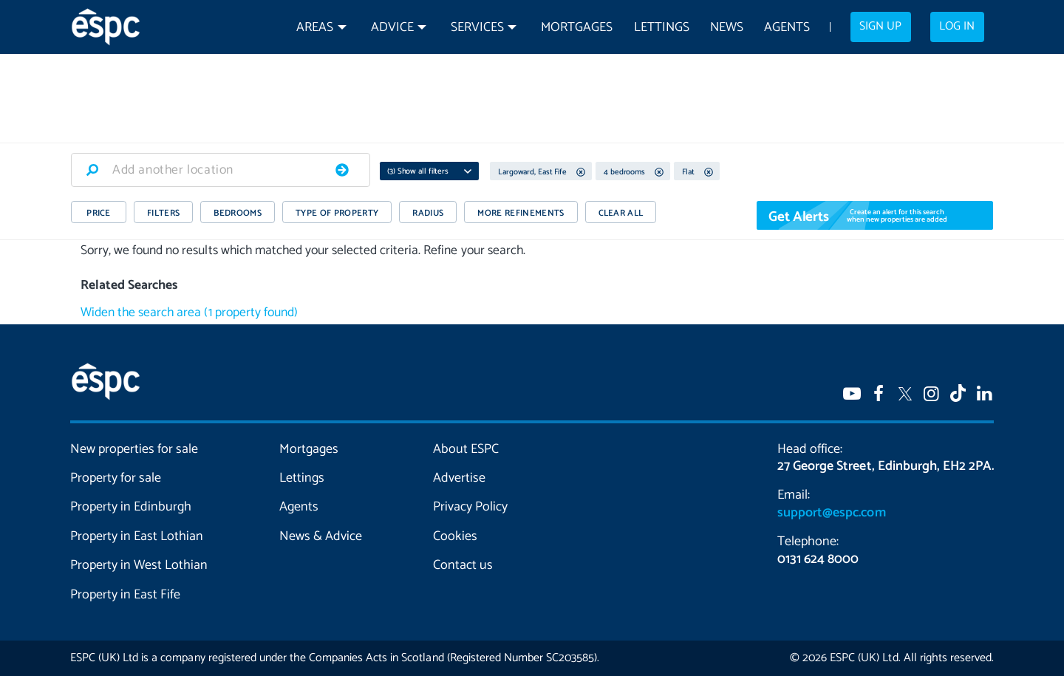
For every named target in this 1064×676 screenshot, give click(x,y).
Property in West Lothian (139, 565)
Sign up (880, 26)
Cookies (455, 536)
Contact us (463, 565)
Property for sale (115, 478)
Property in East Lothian (137, 536)
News (726, 27)
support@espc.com (831, 513)
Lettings (661, 27)
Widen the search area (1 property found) (189, 313)
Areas (314, 27)
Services (477, 27)
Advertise (459, 478)
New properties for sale (134, 449)
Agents (787, 27)
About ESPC (466, 449)
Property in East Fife (125, 595)
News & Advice (320, 536)
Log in (957, 26)
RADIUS (427, 213)
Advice (392, 27)
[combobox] (220, 170)
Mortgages (577, 27)
